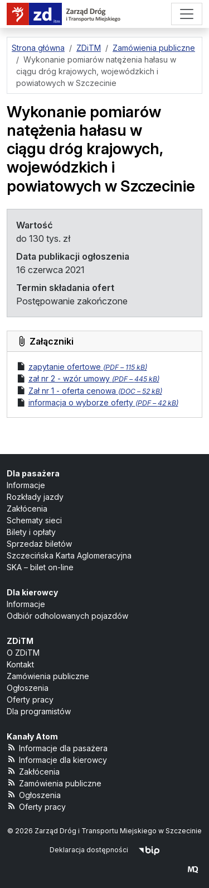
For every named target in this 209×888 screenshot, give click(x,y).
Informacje (26, 485)
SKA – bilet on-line (40, 567)
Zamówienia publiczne (48, 676)
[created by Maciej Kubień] (193, 869)
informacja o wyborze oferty (103, 402)
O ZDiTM (23, 652)
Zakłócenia (27, 508)
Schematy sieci (34, 520)
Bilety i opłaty (31, 532)
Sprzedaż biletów (39, 543)
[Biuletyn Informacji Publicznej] (149, 850)
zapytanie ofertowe (87, 366)
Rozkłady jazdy (35, 497)
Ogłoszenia (27, 688)
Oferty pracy (30, 699)
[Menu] (186, 14)
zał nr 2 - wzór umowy (93, 378)
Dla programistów (39, 711)
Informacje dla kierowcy (57, 759)
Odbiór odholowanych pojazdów (67, 615)
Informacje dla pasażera (57, 747)
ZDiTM (20, 641)
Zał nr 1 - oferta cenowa (95, 390)
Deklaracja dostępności (89, 850)
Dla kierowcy (32, 592)
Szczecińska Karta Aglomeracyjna (69, 555)
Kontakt (20, 664)
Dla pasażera (33, 473)
